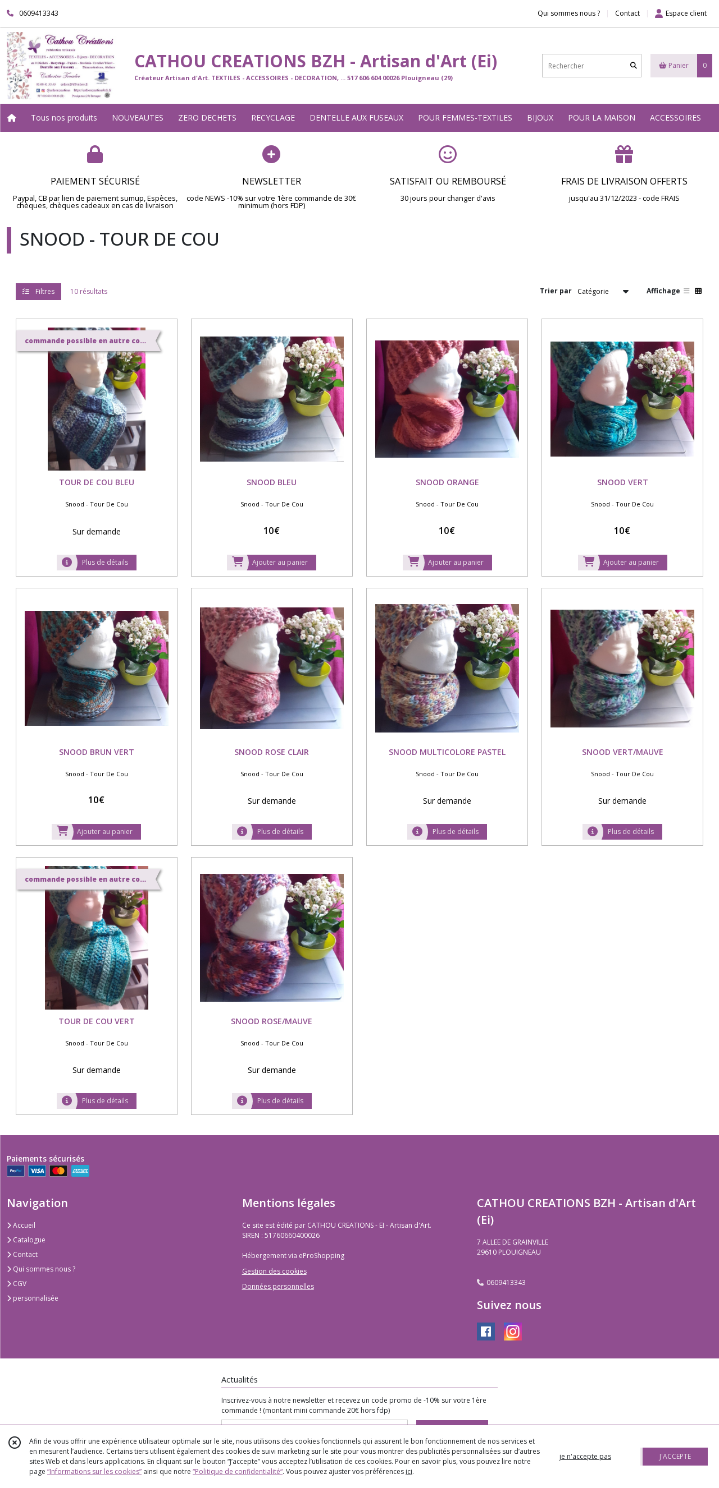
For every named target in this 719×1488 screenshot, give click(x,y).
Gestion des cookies (274, 1271)
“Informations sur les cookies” (94, 1471)
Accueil (21, 1225)
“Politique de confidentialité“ (238, 1471)
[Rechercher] (633, 66)
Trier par (556, 291)
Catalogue (26, 1240)
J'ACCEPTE (675, 1456)
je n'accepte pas (585, 1456)
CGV (16, 1283)
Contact (627, 13)
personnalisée (32, 1298)
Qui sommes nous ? (41, 1269)
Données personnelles (278, 1286)
